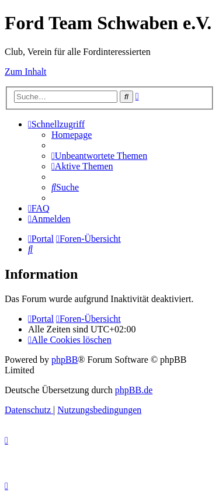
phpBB (64, 360)
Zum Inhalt (26, 72)
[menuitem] (71, 135)
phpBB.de (133, 390)
